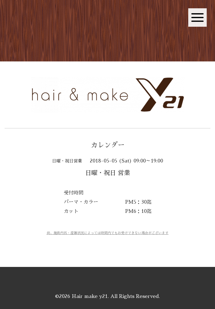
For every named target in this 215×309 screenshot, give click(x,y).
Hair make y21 (90, 296)
